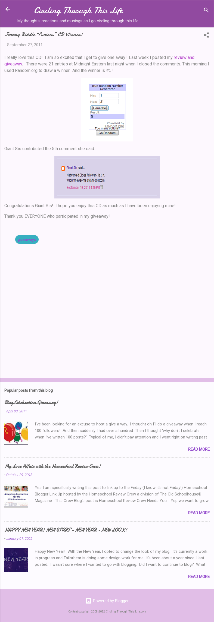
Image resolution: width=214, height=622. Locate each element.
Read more (199, 449)
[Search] (206, 11)
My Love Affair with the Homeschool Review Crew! (52, 466)
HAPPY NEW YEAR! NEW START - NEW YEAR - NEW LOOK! (65, 530)
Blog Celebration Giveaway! (31, 402)
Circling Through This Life (78, 10)
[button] (206, 36)
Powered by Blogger (107, 600)
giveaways (27, 239)
